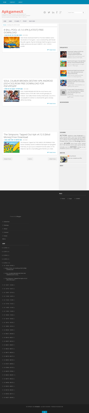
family (9, 140)
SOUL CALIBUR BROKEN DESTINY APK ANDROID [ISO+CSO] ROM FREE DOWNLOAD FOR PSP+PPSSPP (28, 83)
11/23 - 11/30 (9, 300)
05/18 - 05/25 (9, 390)
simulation (62, 148)
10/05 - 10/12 (9, 326)
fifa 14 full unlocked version (67, 145)
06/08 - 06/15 (9, 382)
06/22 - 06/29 (9, 375)
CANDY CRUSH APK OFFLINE (74, 137)
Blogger (19, 216)
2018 (5, 248)
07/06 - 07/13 (9, 367)
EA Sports (64, 138)
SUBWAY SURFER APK (69, 141)
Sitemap (6, 225)
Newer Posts (7, 159)
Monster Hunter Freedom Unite (71, 140)
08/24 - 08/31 (9, 349)
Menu (4, 239)
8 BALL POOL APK (8, 35)
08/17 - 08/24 (9, 352)
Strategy (78, 141)
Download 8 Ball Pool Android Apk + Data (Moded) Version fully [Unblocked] (75, 72)
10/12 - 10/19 (9, 322)
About (21, 2)
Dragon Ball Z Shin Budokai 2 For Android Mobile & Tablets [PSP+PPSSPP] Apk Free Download (75, 92)
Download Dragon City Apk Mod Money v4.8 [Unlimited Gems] (76, 61)
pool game (16, 35)
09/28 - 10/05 (9, 330)
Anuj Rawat (72, 156)
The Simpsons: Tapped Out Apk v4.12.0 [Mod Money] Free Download (27, 135)
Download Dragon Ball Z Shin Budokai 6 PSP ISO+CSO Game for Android (75, 81)
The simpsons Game (18, 140)
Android (80, 136)
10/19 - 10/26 (9, 318)
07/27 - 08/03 (9, 364)
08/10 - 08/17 (9, 356)
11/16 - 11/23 (9, 303)
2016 (5, 255)
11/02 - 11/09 (9, 311)
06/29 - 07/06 (9, 371)
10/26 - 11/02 (9, 315)
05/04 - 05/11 (9, 394)
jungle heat (67, 147)
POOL (13, 35)
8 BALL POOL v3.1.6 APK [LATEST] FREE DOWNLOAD (24, 31)
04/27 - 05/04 (9, 397)
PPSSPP (25, 21)
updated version (69, 148)
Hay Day (80, 138)
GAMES (10, 21)
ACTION (63, 135)
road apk (83, 147)
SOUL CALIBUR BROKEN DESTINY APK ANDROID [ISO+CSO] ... (15, 274)
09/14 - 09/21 (9, 337)
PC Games (17, 21)
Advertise (6, 221)
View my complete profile (75, 158)
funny (12, 140)
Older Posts (52, 159)
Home (4, 2)
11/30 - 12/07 (9, 296)
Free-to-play (73, 138)
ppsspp (6, 89)
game (76, 145)
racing (79, 147)
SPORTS (20, 35)
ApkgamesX (12, 11)
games (79, 145)
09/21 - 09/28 (9, 333)
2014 (5, 263)
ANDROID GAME (72, 136)
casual (6, 140)
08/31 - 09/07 (9, 345)
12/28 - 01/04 (9, 265)
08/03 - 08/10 (9, 360)
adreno (61, 143)
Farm (68, 138)
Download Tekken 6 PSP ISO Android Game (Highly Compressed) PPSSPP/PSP (75, 53)
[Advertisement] (30, 65)
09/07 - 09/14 (9, 341)
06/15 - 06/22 (9, 379)
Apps (70, 198)
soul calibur (12, 89)
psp (8, 89)
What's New (32, 21)
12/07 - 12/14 (9, 292)
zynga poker (76, 148)
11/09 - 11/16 (9, 307)
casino (79, 143)
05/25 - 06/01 (9, 386)
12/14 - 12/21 (9, 288)
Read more (51, 50)
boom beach (74, 143)
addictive (83, 141)
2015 (5, 259)
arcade (67, 143)
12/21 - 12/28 (9, 285)
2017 (5, 251)
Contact (12, 2)
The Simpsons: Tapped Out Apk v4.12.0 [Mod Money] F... (16, 279)
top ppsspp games (19, 89)
